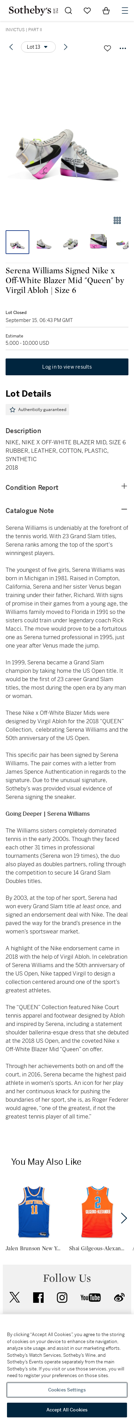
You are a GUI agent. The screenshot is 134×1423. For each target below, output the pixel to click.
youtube (91, 1297)
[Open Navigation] (124, 10)
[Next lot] (66, 47)
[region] (67, 1368)
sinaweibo (119, 1297)
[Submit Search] (68, 10)
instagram (62, 1297)
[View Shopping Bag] (106, 11)
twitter (14, 1297)
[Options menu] (38, 47)
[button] (67, 134)
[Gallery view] (117, 220)
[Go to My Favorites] (87, 11)
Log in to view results (67, 367)
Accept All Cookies (67, 1410)
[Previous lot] (11, 47)
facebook (38, 1297)
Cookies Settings (67, 1390)
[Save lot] (107, 48)
